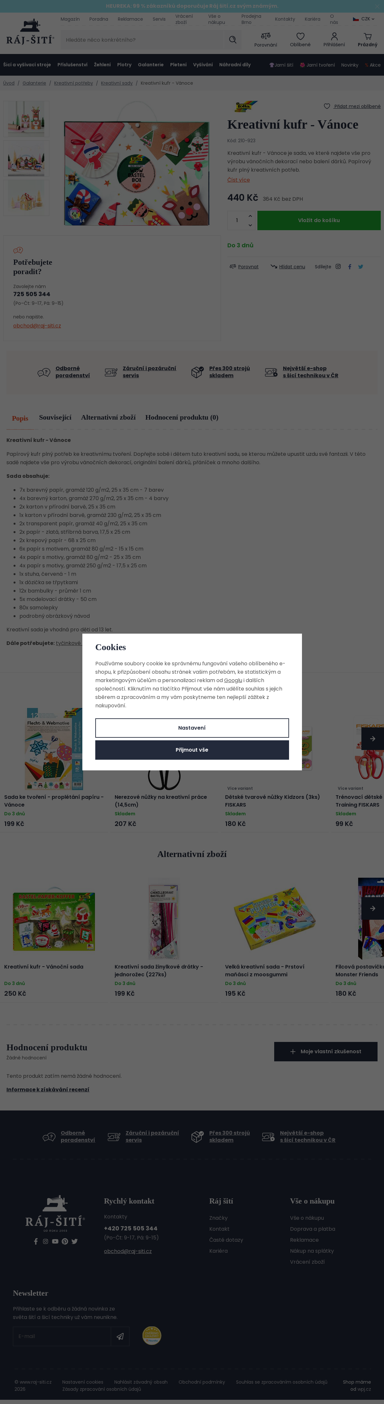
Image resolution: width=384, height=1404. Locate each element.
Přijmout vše (192, 750)
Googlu (233, 680)
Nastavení (192, 728)
